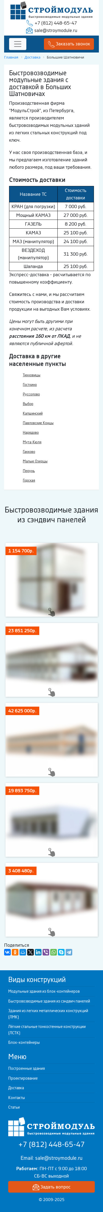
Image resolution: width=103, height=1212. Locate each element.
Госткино (30, 384)
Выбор (28, 403)
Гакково (29, 451)
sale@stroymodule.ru (55, 30)
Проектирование (23, 1078)
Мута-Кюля (32, 442)
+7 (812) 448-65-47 (56, 23)
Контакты (16, 1097)
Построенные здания (26, 1068)
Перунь (29, 470)
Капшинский (33, 413)
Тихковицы (31, 375)
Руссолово (31, 394)
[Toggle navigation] (17, 44)
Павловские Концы (38, 423)
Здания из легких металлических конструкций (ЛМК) (48, 1013)
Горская (29, 480)
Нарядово (31, 432)
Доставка (16, 1087)
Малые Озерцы (35, 461)
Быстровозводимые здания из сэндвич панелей (49, 1001)
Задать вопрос (52, 1187)
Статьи (14, 1107)
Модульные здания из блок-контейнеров (44, 991)
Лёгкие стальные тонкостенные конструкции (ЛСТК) (47, 1029)
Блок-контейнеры (24, 1042)
